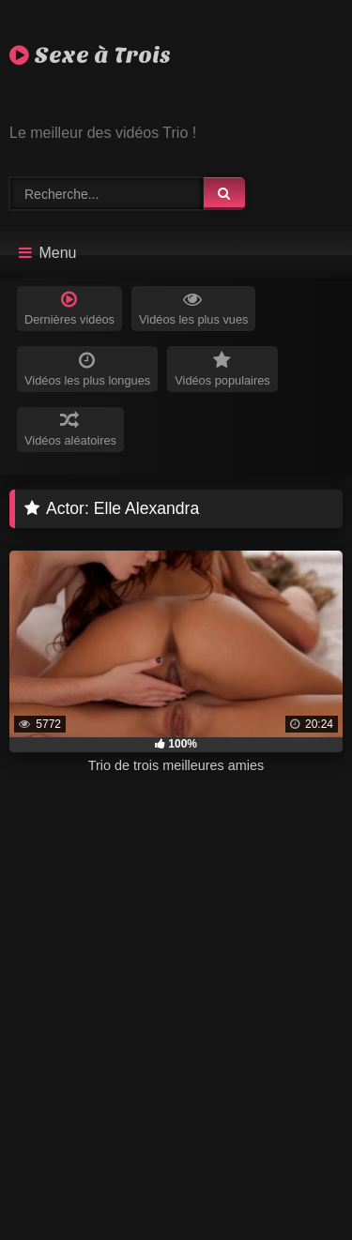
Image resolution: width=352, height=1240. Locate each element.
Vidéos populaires (222, 369)
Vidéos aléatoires (70, 429)
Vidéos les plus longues (87, 369)
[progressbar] (176, 744)
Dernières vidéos (69, 308)
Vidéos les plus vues (193, 308)
